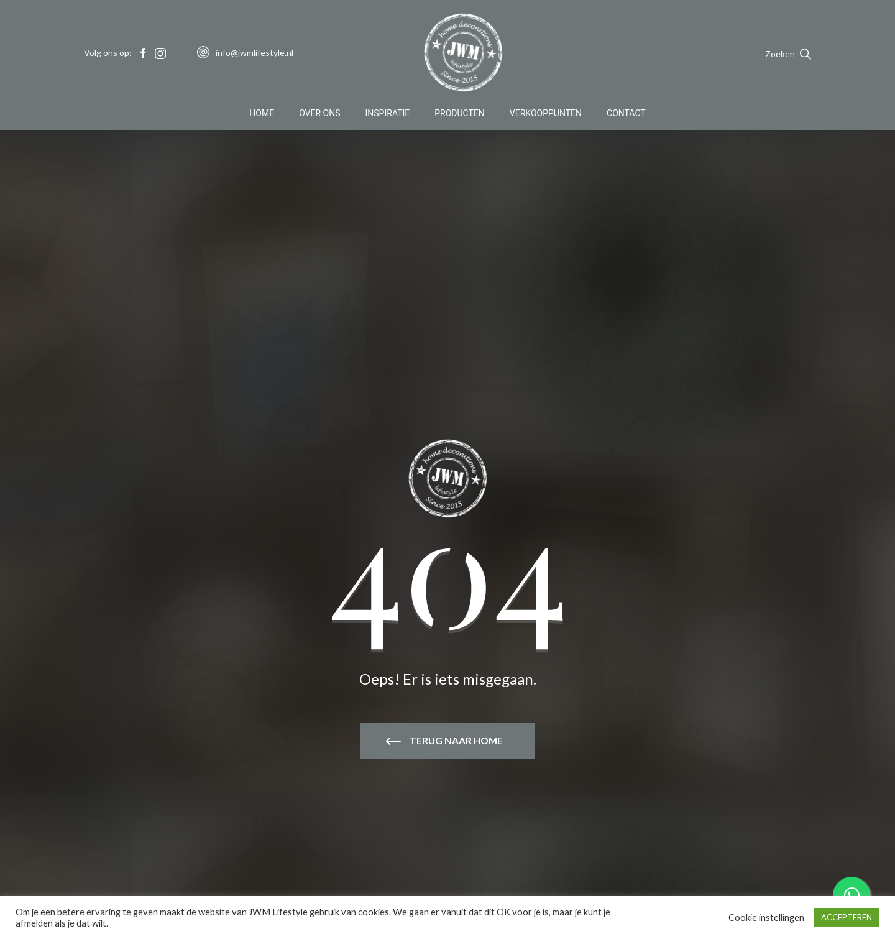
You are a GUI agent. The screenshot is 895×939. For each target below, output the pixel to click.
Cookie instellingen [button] (766, 917)
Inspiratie (387, 114)
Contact (626, 114)
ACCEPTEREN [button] (846, 917)
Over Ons (319, 114)
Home (261, 114)
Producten (459, 114)
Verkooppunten (546, 114)
